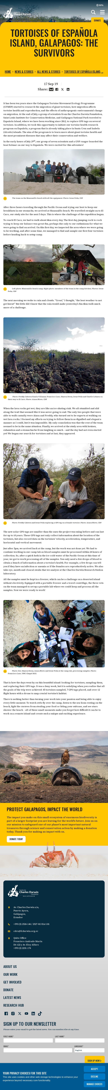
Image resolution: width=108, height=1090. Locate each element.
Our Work (10, 974)
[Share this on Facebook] (57, 89)
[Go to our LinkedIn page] (32, 1012)
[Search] (93, 12)
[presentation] (24, 1060)
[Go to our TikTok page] (38, 1012)
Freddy (49, 415)
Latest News (12, 997)
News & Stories (24, 71)
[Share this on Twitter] (62, 89)
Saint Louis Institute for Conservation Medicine (29, 117)
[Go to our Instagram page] (12, 1012)
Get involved (12, 982)
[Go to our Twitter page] (18, 1012)
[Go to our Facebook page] (5, 1012)
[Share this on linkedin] (68, 89)
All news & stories (48, 71)
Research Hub (13, 1005)
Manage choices (94, 1084)
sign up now (94, 1060)
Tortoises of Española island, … (83, 71)
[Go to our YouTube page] (25, 1012)
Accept (94, 1069)
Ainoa (36, 415)
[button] (102, 12)
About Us (10, 966)
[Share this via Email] (51, 89)
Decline (94, 1076)
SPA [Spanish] (100, 5)
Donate (97, 20)
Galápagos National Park (75, 117)
